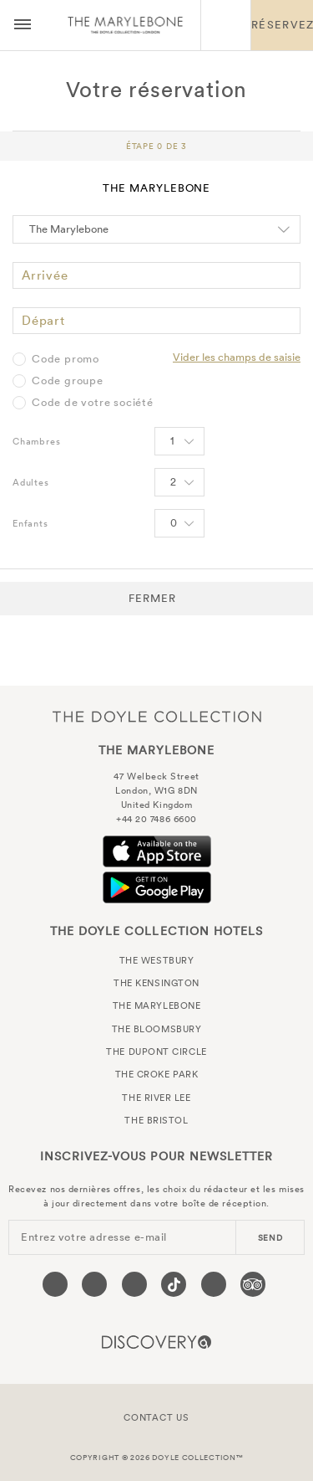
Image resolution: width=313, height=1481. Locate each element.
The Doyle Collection (157, 716)
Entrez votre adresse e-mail (94, 1237)
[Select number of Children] (179, 523)
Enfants (30, 523)
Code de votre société (93, 402)
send (270, 1238)
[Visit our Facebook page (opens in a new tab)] (55, 1284)
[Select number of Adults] (179, 482)
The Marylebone (125, 25)
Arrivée (45, 275)
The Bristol (156, 1120)
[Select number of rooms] (179, 441)
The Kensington (156, 983)
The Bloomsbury (157, 1029)
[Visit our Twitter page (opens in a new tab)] (94, 1284)
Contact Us (156, 1417)
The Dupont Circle (156, 1051)
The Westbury (156, 960)
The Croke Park (157, 1074)
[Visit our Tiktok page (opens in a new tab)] (173, 1284)
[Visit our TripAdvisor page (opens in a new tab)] (252, 1284)
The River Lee (156, 1097)
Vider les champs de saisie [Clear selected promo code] (236, 357)
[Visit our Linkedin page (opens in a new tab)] (213, 1284)
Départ (43, 320)
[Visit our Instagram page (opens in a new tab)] (134, 1284)
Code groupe (67, 381)
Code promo (65, 359)
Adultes (31, 482)
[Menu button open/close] (22, 25)
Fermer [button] (152, 598)
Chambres (36, 441)
